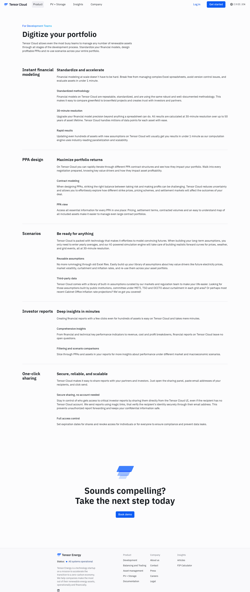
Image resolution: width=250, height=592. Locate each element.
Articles (181, 560)
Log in (196, 4)
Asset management (133, 571)
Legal (153, 581)
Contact (154, 565)
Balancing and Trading (134, 565)
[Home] (15, 4)
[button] (237, 4)
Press (153, 571)
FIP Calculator (184, 565)
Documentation (131, 581)
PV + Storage (129, 576)
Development (130, 560)
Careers (154, 576)
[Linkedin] (58, 590)
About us (154, 560)
